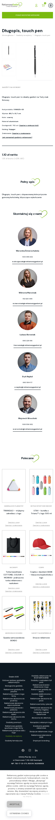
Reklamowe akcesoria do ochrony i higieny (41, 709)
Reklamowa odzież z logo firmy (13, 695)
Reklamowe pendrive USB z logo (13, 731)
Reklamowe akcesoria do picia (41, 699)
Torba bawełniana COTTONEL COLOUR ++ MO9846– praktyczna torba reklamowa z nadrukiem (13, 577)
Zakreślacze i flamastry (13, 506)
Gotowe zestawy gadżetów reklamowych (13, 681)
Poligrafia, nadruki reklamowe (41, 713)
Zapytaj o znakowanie (21, 133)
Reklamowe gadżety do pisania (14, 690)
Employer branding (41, 741)
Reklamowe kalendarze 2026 (41, 736)
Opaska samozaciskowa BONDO (13, 639)
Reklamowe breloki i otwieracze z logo (41, 686)
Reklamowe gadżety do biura (41, 690)
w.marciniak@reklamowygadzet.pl (27, 303)
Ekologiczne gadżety (13, 686)
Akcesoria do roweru (13, 633)
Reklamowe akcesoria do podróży (14, 699)
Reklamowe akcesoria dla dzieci (14, 713)
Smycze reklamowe (41, 637)
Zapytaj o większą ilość (29, 125)
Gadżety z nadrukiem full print (41, 681)
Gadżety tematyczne (13, 741)
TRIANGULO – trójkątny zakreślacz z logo (13, 512)
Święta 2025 (14, 677)
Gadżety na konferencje (41, 633)
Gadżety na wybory (11, 87)
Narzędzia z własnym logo (41, 722)
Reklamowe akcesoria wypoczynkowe (13, 704)
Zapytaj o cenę (14, 522)
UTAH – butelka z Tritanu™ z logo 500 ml (41, 512)
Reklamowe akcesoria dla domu (14, 718)
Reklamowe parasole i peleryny (13, 709)
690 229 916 (27, 341)
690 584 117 (27, 382)
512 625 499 (27, 299)
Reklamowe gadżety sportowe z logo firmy (14, 727)
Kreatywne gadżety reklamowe (41, 727)
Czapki (41, 567)
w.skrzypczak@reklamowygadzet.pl (27, 261)
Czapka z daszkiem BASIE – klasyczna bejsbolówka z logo (41, 575)
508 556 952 (27, 424)
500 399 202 (27, 257)
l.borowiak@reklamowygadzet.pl (28, 345)
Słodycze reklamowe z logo (41, 731)
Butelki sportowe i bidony (41, 506)
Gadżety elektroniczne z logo (41, 695)
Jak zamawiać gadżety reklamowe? (17, 137)
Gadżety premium (13, 722)
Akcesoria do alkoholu (41, 718)
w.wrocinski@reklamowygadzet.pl (27, 429)
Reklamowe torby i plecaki (41, 704)
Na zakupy (14, 567)
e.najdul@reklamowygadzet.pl (27, 387)
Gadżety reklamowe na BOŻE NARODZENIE (41, 677)
